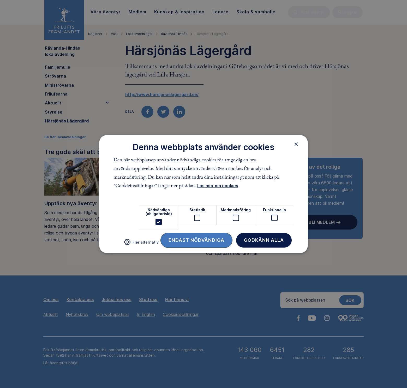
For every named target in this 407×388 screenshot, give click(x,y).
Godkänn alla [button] (264, 240)
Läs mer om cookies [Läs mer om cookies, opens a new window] (217, 185)
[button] (141, 244)
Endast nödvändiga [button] (196, 240)
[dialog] (203, 194)
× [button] (296, 144)
